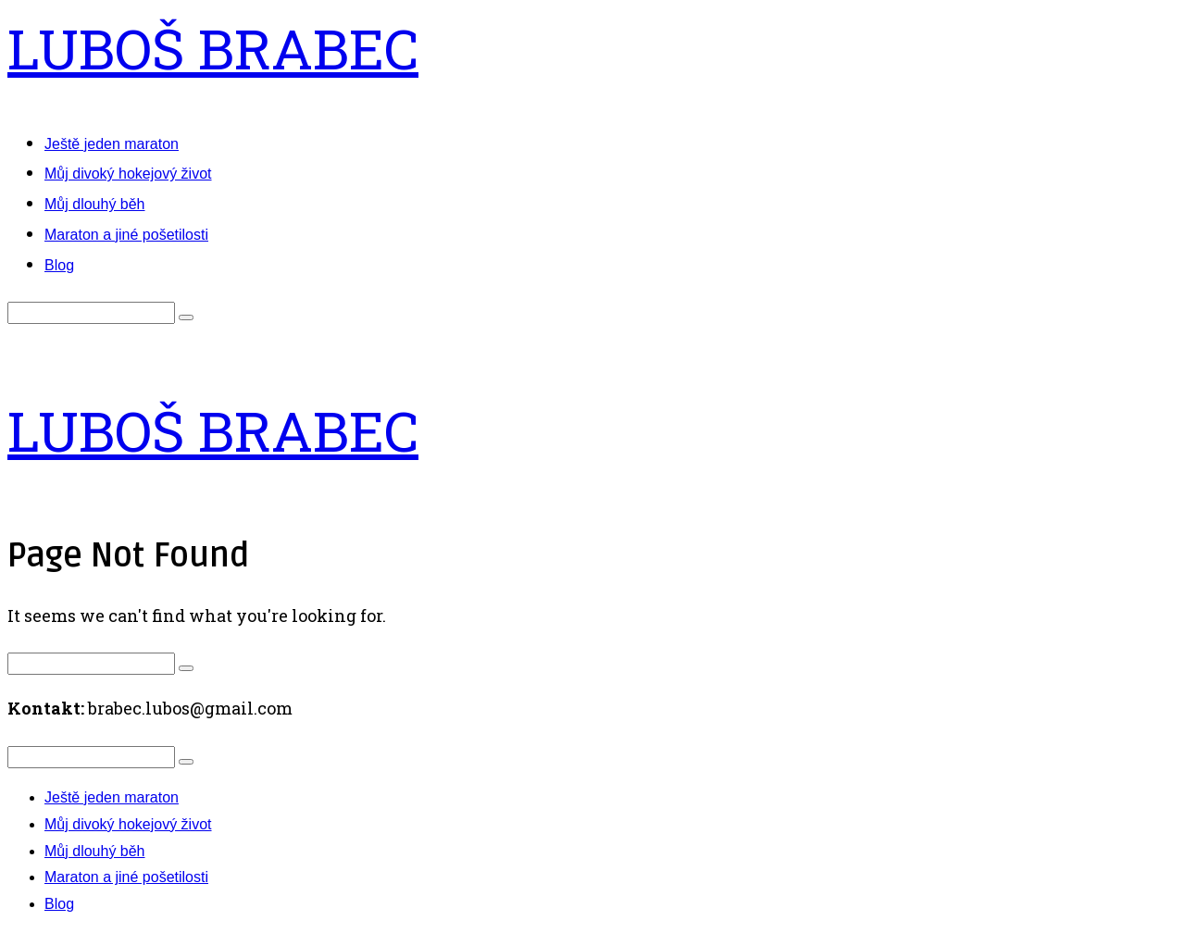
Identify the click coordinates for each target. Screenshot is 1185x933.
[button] (186, 317)
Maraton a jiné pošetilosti (126, 235)
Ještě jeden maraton (111, 144)
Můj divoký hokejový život (128, 173)
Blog (59, 265)
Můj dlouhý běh (94, 204)
